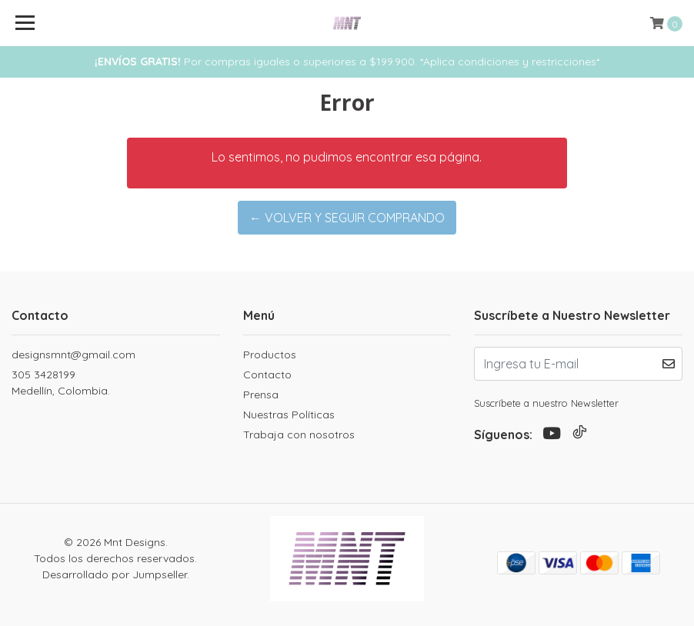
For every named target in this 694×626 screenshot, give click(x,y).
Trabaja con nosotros (299, 434)
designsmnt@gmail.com (73, 354)
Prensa (261, 394)
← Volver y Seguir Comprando (347, 217)
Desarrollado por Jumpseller (114, 574)
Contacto (267, 374)
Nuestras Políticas (289, 414)
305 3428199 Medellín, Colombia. (61, 383)
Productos (269, 354)
